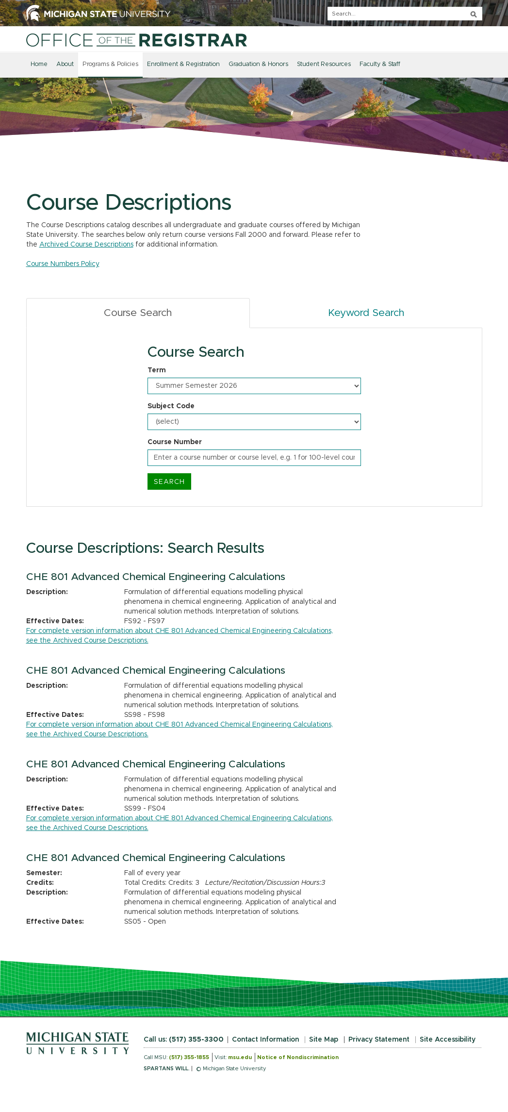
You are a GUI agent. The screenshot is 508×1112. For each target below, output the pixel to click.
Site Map (323, 1039)
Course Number (174, 442)
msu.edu (240, 1057)
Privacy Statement (379, 1039)
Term (156, 370)
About (65, 64)
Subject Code (171, 406)
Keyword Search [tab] (366, 313)
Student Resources (324, 64)
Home (39, 64)
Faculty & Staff (380, 64)
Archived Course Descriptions (86, 244)
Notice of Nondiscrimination (298, 1057)
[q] (405, 13)
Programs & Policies (110, 64)
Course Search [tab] (138, 313)
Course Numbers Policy (62, 264)
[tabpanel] (254, 417)
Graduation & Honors (258, 64)
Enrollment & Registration (183, 64)
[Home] (136, 39)
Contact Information (265, 1039)
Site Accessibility (447, 1039)
